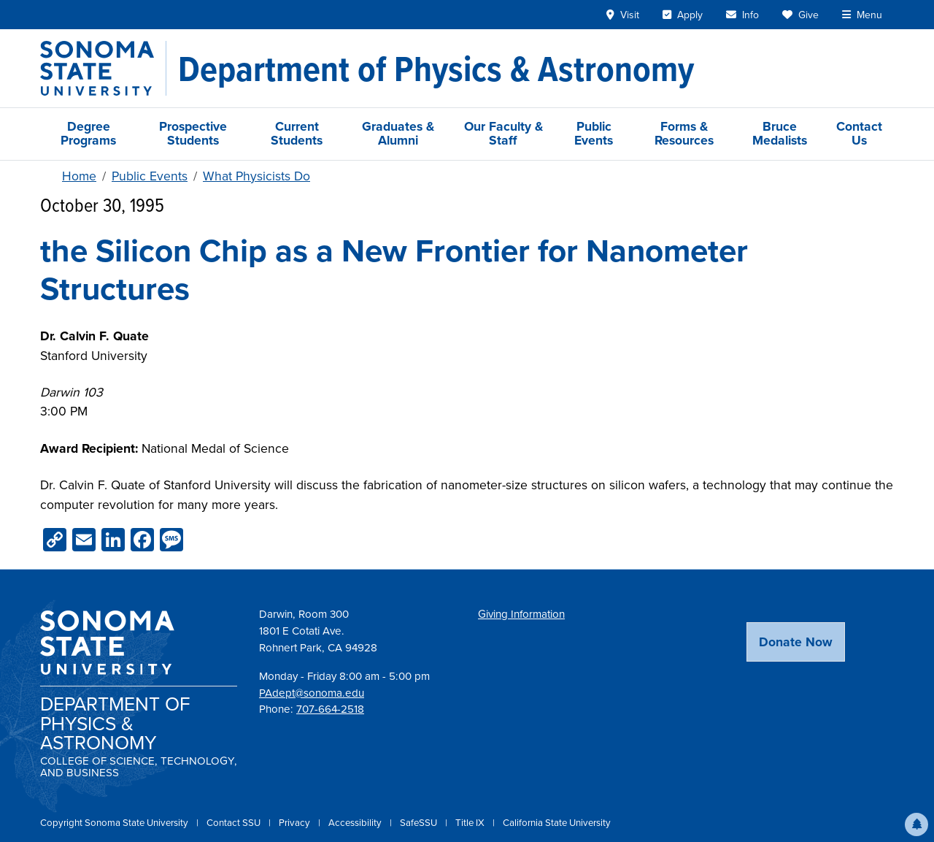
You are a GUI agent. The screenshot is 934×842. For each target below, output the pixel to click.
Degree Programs (88, 133)
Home (79, 176)
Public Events (593, 133)
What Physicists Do (256, 176)
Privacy (295, 823)
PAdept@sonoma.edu (311, 693)
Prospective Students (193, 133)
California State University (557, 823)
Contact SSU (235, 823)
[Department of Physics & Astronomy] (436, 68)
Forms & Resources (684, 133)
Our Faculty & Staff (503, 133)
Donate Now (796, 641)
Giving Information (521, 614)
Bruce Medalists (779, 133)
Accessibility (356, 823)
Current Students (297, 133)
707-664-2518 (330, 709)
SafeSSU (419, 823)
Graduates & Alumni (398, 133)
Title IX (471, 823)
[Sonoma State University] (103, 68)
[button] (916, 824)
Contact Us (859, 133)
